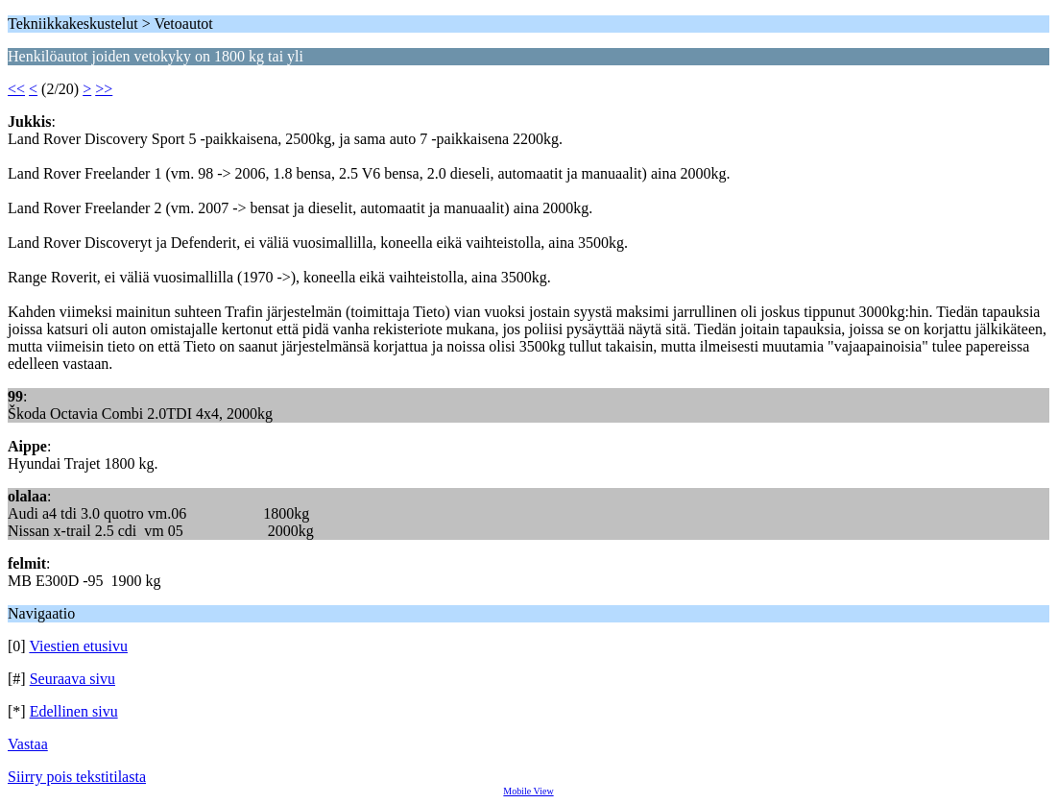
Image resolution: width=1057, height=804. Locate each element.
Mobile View (528, 791)
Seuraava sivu (72, 678)
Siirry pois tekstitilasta (77, 776)
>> (103, 89)
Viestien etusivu (78, 646)
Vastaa (28, 744)
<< (16, 89)
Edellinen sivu (74, 711)
